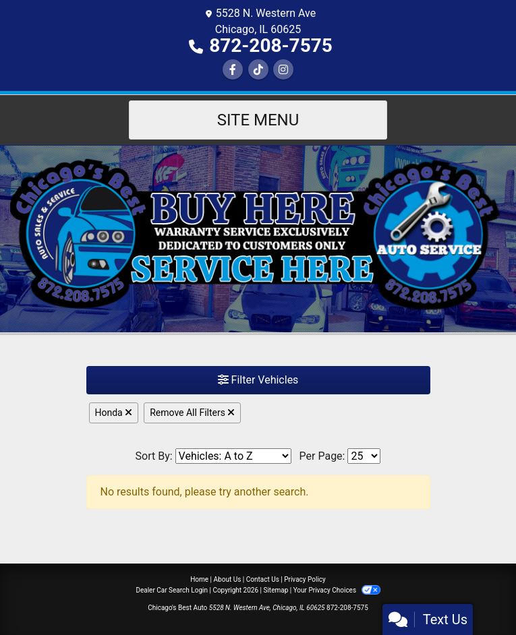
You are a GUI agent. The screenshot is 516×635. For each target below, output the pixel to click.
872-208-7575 (271, 45)
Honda (114, 412)
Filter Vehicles (258, 379)
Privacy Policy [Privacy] (305, 579)
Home (199, 579)
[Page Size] (363, 456)
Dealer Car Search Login (172, 590)
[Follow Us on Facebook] (233, 69)
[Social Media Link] (258, 69)
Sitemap (275, 590)
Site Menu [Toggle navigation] (258, 120)
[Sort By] (233, 456)
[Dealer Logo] (258, 238)
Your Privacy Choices (336, 590)
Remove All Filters (192, 412)
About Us (227, 579)
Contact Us (262, 579)
